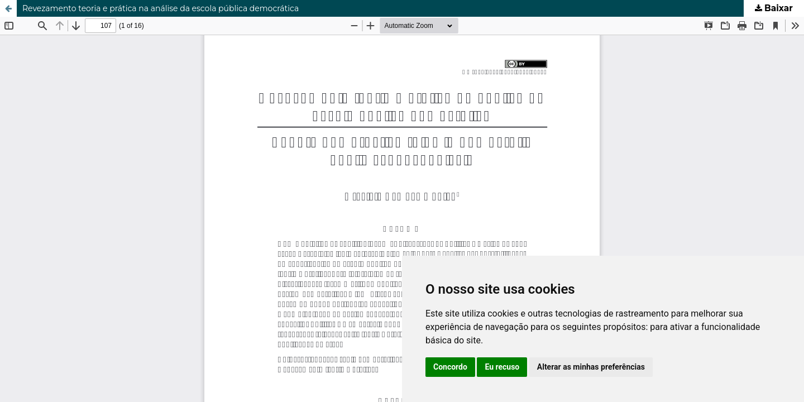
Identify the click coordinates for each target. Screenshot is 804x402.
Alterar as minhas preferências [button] (591, 366)
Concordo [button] (450, 366)
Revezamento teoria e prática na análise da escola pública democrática (160, 8)
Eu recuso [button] (502, 366)
